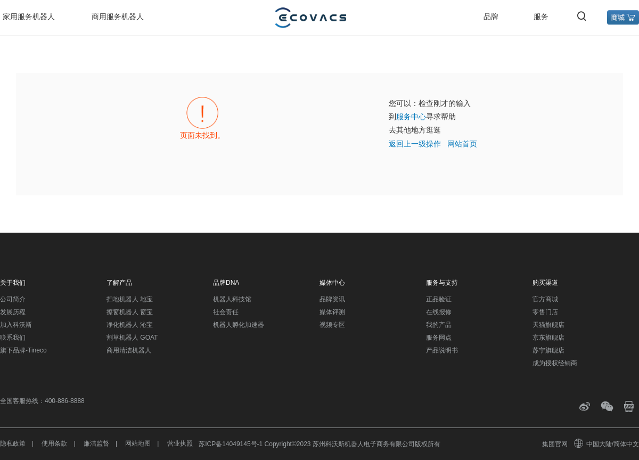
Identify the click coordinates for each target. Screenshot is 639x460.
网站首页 (462, 143)
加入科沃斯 (16, 324)
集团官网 (555, 444)
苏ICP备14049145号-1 (231, 444)
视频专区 (332, 324)
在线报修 (439, 312)
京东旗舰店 (548, 337)
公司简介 (13, 299)
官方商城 (545, 299)
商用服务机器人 (118, 16)
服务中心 (411, 116)
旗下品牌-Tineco (23, 350)
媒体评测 (332, 312)
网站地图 (138, 443)
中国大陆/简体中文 (607, 444)
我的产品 (439, 324)
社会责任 (226, 312)
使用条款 (54, 443)
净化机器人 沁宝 (129, 324)
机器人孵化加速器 (238, 324)
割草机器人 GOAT (132, 337)
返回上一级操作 (415, 143)
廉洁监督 (96, 443)
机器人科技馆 (232, 299)
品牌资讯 (332, 299)
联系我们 (13, 337)
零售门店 (545, 312)
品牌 (491, 16)
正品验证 (439, 299)
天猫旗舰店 (548, 324)
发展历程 (13, 312)
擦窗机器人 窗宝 (129, 312)
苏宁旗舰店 (548, 350)
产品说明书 (442, 350)
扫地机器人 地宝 (129, 299)
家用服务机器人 (29, 16)
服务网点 (439, 337)
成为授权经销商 (554, 363)
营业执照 (180, 443)
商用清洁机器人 (128, 350)
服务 (541, 16)
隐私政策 (13, 443)
